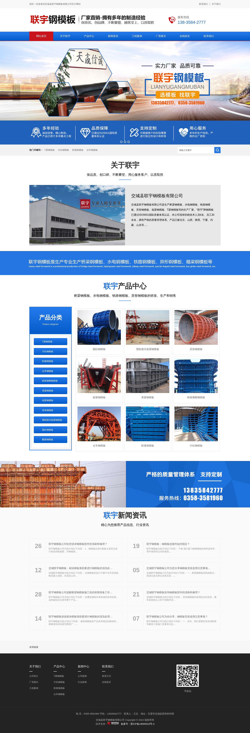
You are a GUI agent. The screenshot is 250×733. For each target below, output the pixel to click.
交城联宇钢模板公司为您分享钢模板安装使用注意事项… (178, 568)
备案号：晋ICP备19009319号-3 (137, 723)
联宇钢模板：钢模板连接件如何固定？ (168, 544)
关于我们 (216, 4)
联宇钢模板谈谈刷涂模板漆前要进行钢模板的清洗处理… (80, 616)
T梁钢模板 (49, 150)
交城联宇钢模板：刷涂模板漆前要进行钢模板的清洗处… (80, 568)
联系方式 (106, 676)
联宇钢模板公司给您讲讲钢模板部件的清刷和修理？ (78, 544)
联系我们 (203, 4)
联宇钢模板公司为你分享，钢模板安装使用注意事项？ (177, 616)
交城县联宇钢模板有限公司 (157, 195)
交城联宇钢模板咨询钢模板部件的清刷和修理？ (173, 592)
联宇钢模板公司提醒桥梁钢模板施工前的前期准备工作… (80, 592)
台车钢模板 (92, 150)
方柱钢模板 (63, 150)
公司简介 (33, 676)
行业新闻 (82, 682)
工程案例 (33, 688)
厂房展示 (33, 682)
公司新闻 (82, 676)
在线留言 (106, 682)
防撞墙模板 (77, 150)
